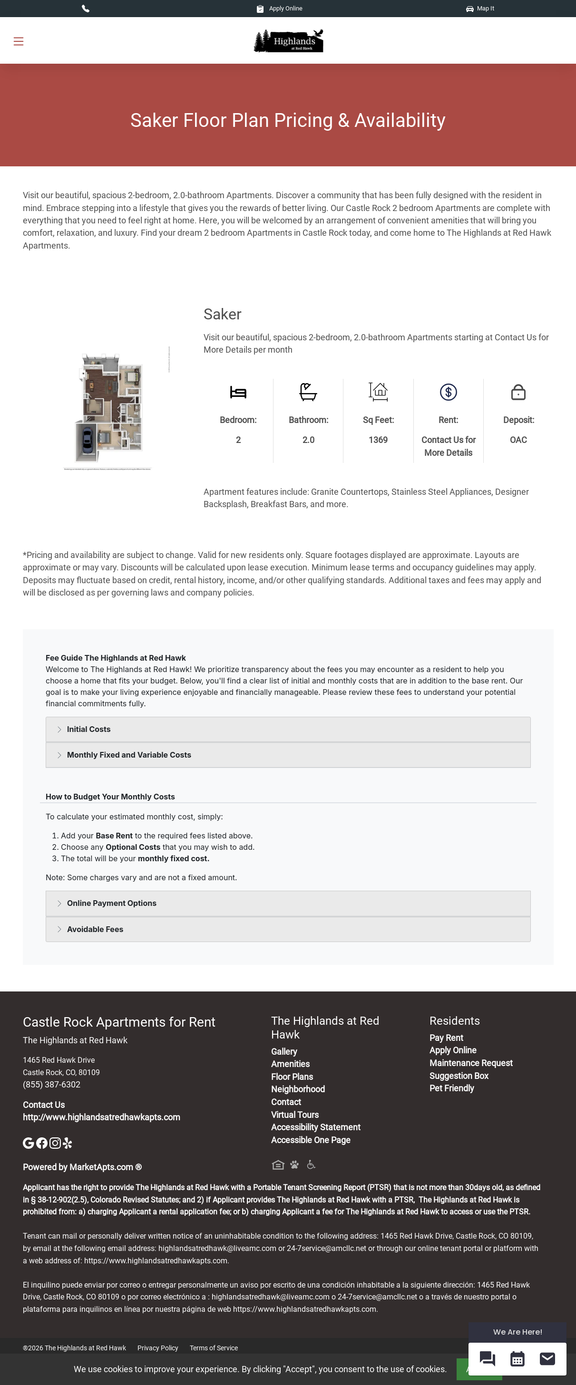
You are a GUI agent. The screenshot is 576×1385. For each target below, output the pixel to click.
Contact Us (44, 1105)
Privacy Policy (157, 1348)
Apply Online (279, 8)
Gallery (284, 1052)
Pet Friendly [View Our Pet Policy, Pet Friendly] (452, 1088)
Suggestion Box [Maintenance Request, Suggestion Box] (459, 1076)
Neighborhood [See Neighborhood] (298, 1089)
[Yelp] (68, 1142)
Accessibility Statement (316, 1127)
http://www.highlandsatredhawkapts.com (101, 1117)
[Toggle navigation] (18, 40)
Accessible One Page (311, 1140)
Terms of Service (214, 1348)
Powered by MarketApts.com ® (82, 1167)
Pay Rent (446, 1038)
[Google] (29, 1142)
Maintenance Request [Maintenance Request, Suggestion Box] (471, 1063)
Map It (480, 8)
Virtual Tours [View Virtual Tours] (295, 1115)
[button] (487, 1359)
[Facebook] (42, 1142)
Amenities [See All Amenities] (290, 1064)
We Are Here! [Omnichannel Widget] (517, 1332)
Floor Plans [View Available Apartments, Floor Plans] (292, 1077)
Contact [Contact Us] (286, 1102)
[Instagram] (56, 1142)
